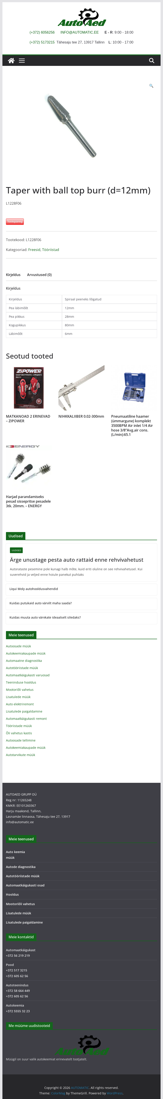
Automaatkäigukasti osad (25, 885)
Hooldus (12, 894)
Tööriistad (50, 249)
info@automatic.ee (20, 822)
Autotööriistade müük (22, 668)
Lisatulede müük (18, 697)
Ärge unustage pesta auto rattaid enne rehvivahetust (76, 559)
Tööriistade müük (19, 726)
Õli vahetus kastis (19, 733)
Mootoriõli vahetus (20, 690)
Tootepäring (14, 221)
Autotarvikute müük (20, 755)
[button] (151, 86)
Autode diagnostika (21, 867)
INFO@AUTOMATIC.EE (79, 32)
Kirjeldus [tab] (13, 274)
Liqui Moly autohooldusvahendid (33, 589)
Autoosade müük (18, 646)
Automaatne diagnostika (24, 661)
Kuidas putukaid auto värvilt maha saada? (40, 603)
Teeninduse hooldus (21, 682)
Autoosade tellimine (21, 740)
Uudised (16, 550)
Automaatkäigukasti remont (26, 718)
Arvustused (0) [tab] (39, 274)
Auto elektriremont (20, 704)
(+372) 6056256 (42, 32)
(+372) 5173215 (42, 42)
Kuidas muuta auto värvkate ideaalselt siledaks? (45, 617)
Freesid (34, 249)
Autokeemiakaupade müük (25, 653)
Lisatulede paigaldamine (24, 711)
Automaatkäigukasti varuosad (28, 675)
